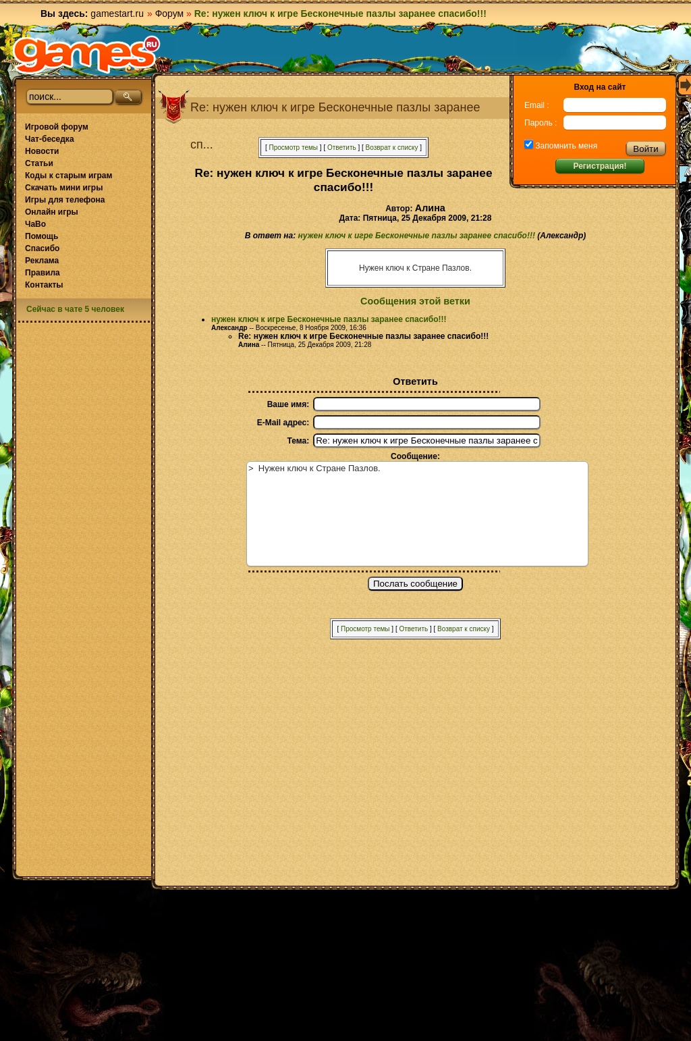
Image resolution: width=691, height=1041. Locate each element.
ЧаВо (35, 224)
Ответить (341, 147)
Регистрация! (599, 166)
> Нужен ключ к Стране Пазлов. (417, 513)
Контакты (44, 285)
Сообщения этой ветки (415, 301)
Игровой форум (56, 127)
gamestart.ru (117, 13)
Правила (42, 272)
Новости (42, 151)
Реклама (42, 260)
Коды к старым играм (68, 175)
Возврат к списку (392, 147)
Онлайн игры (51, 212)
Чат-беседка (49, 139)
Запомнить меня (565, 146)
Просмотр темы (293, 147)
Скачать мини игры (64, 187)
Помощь (41, 236)
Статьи (39, 163)
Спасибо (42, 248)
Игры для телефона (65, 200)
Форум (169, 13)
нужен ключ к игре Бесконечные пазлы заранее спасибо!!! (416, 235)
